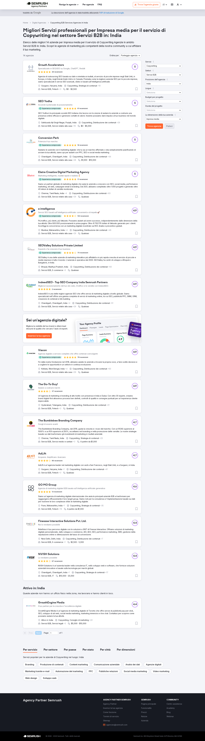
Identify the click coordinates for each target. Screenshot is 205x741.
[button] (165, 4)
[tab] (30, 649)
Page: (46, 633)
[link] (88, 4)
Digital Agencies (39, 23)
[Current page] (53, 633)
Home (25, 23)
